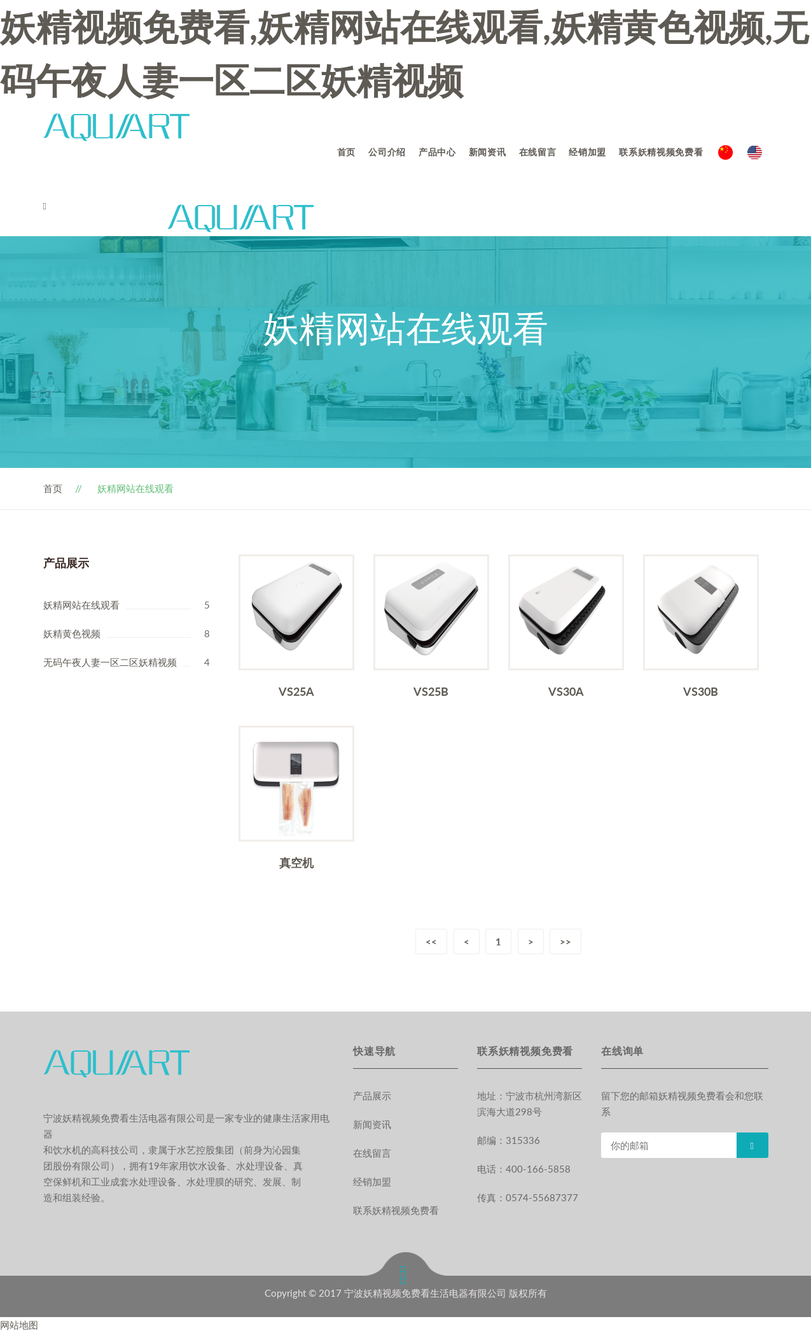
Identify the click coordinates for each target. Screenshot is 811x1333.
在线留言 (538, 151)
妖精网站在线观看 (81, 604)
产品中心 (437, 151)
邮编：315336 (508, 1140)
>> (566, 941)
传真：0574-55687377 (527, 1197)
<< (430, 941)
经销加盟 (587, 151)
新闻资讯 (487, 151)
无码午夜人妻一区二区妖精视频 (110, 662)
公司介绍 (387, 151)
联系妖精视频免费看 (661, 151)
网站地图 (19, 1324)
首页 (346, 151)
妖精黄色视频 (72, 633)
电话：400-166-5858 (524, 1168)
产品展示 (372, 1095)
